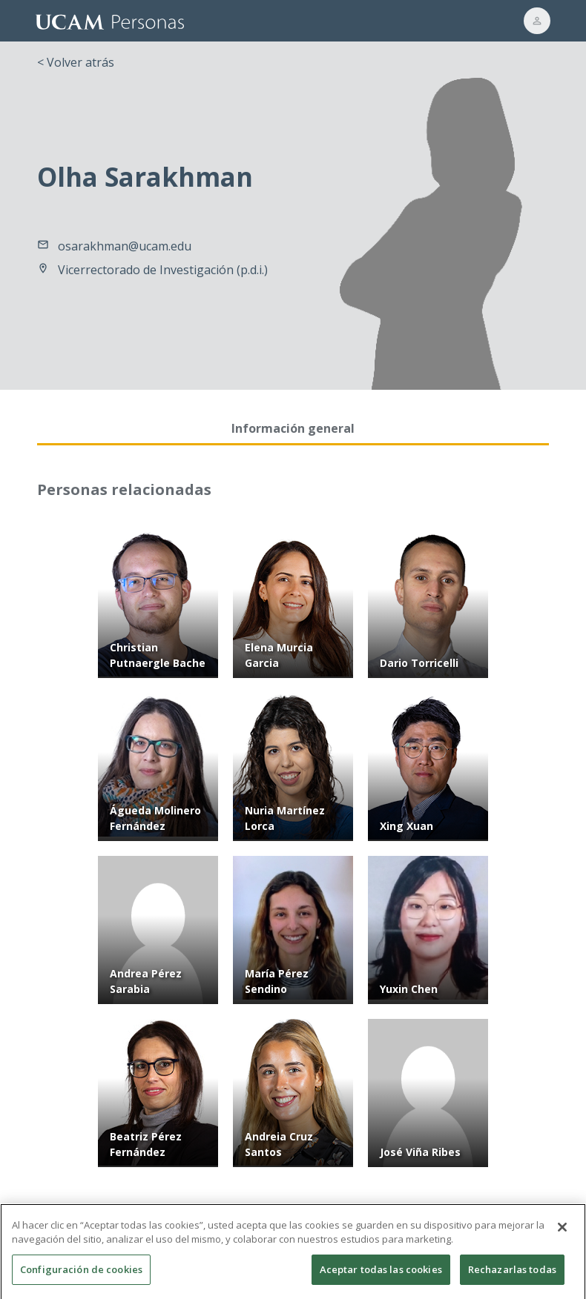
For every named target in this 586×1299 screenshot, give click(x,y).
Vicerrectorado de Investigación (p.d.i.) (163, 270)
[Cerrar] (562, 1242)
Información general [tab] (293, 428)
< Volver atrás (75, 62)
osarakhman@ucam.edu (124, 246)
